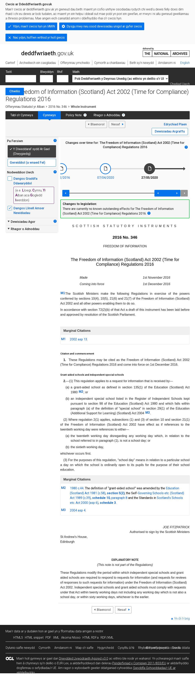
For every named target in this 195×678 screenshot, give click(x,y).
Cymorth (44, 648)
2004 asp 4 (77, 510)
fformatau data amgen (76, 631)
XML (56, 637)
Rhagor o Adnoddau (106, 115)
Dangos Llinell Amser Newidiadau (29, 210)
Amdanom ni (63, 648)
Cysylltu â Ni (126, 648)
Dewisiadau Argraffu (170, 131)
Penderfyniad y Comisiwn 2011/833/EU (139, 663)
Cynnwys (49, 115)
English (185, 63)
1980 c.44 (76, 488)
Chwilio (14, 91)
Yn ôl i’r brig (182, 618)
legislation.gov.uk (36, 52)
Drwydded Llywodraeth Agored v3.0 (83, 658)
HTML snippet (34, 637)
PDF (48, 637)
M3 (147, 412)
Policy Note (74, 115)
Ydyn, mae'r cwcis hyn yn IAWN (34, 26)
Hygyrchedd (105, 648)
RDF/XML (107, 637)
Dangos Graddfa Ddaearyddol (25, 181)
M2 (81, 391)
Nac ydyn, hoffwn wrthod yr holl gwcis (39, 37)
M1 (63, 293)
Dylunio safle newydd (20, 648)
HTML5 (18, 637)
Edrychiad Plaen (175, 124)
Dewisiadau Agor (21, 222)
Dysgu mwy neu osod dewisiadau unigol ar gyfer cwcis (104, 26)
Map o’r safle (84, 648)
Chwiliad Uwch (180, 84)
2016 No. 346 (57, 107)
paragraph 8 (119, 498)
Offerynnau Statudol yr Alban (24, 107)
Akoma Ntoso (71, 637)
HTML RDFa (91, 637)
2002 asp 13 (78, 339)
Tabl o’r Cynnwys (21, 115)
